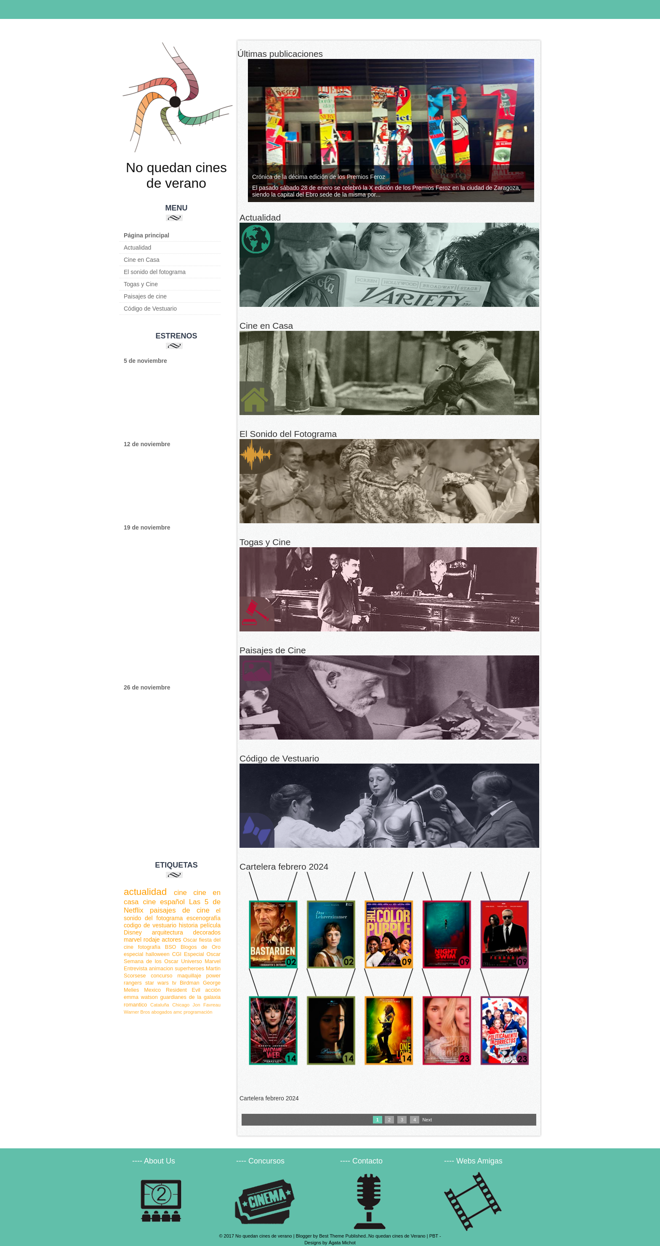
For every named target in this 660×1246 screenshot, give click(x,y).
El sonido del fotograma (155, 272)
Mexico (152, 990)
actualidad (145, 892)
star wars (157, 983)
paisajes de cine (180, 910)
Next (216, 72)
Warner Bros (137, 1011)
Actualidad (137, 247)
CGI (176, 954)
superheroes (189, 969)
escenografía (203, 918)
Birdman (190, 983)
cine (180, 893)
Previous (6, 72)
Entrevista (135, 969)
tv (174, 983)
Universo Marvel (201, 961)
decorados (207, 932)
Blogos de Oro (201, 947)
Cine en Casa (142, 259)
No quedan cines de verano (176, 175)
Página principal (146, 235)
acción (213, 990)
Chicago (180, 1004)
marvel (132, 939)
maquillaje (189, 976)
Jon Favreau (207, 1004)
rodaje (152, 939)
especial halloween (147, 954)
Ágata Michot (342, 1242)
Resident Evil (183, 990)
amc (177, 1011)
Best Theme (331, 1235)
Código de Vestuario (150, 308)
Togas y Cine (141, 284)
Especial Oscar (202, 954)
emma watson (141, 997)
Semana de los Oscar (151, 961)
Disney (133, 932)
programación (198, 1011)
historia (188, 925)
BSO (170, 947)
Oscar (190, 940)
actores (171, 939)
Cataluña (159, 1004)
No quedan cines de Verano (397, 1235)
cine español (164, 902)
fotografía (149, 947)
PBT (433, 1235)
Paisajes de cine (145, 296)
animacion (161, 969)
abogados (161, 1011)
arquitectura (167, 932)
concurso (161, 976)
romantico (135, 1005)
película (210, 925)
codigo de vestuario (150, 925)
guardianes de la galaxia (190, 997)
